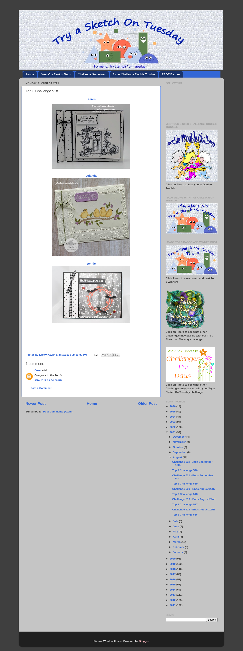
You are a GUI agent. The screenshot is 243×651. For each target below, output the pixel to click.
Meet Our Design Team (56, 74)
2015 (173, 584)
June (176, 526)
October (178, 447)
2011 (173, 605)
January (178, 552)
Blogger (144, 641)
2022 (173, 427)
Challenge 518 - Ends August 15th (193, 509)
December (179, 436)
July (176, 521)
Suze (37, 370)
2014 (173, 589)
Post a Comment (41, 388)
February (179, 547)
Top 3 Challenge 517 (185, 504)
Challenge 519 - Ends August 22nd (194, 499)
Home (30, 74)
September (180, 452)
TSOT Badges (171, 74)
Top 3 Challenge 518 (185, 494)
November (180, 441)
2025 (173, 411)
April (176, 536)
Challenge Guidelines (92, 74)
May (176, 531)
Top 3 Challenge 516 (185, 514)
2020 (173, 558)
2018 (173, 569)
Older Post (147, 403)
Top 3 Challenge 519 (185, 483)
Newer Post (35, 403)
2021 (173, 432)
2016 (173, 579)
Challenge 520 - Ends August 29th (193, 488)
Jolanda (91, 175)
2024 (173, 416)
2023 (173, 421)
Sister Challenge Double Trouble (134, 74)
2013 (173, 594)
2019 (173, 563)
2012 (173, 600)
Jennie (91, 263)
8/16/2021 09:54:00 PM (48, 380)
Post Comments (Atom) (58, 411)
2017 (173, 574)
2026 (173, 406)
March (177, 541)
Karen (91, 99)
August (178, 457)
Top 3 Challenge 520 (185, 470)
